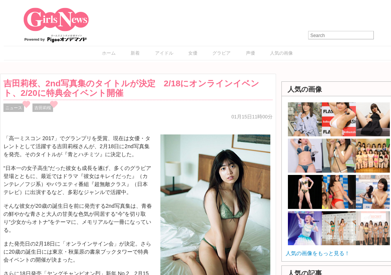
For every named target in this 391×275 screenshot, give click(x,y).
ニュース (13, 107)
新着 (135, 53)
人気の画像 (281, 53)
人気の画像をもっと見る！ (318, 253)
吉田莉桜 (42, 107)
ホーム (109, 53)
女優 (192, 53)
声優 (250, 53)
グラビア (221, 53)
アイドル (164, 53)
